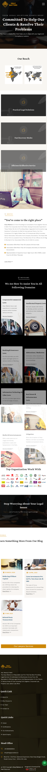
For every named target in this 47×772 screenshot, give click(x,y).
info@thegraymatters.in (11, 753)
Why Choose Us (7, 701)
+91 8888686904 (9, 749)
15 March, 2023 (10, 603)
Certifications (7, 727)
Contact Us (5, 708)
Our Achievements (8, 731)
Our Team (5, 705)
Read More (6, 621)
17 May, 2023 (9, 644)
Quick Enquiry (7, 734)
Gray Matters (17, 767)
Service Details (7, 349)
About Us (5, 697)
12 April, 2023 (32, 605)
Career (5, 723)
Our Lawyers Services (23, 646)
